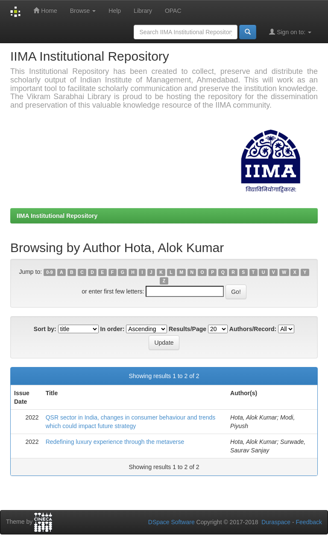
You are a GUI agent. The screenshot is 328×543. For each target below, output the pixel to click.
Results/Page (187, 329)
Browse (83, 10)
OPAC (173, 10)
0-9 (49, 272)
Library (143, 10)
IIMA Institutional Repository (57, 215)
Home (45, 10)
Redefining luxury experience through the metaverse (115, 441)
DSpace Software (171, 522)
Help (114, 10)
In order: (112, 329)
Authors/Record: (252, 329)
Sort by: (45, 329)
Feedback (309, 522)
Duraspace (275, 522)
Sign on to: (290, 31)
